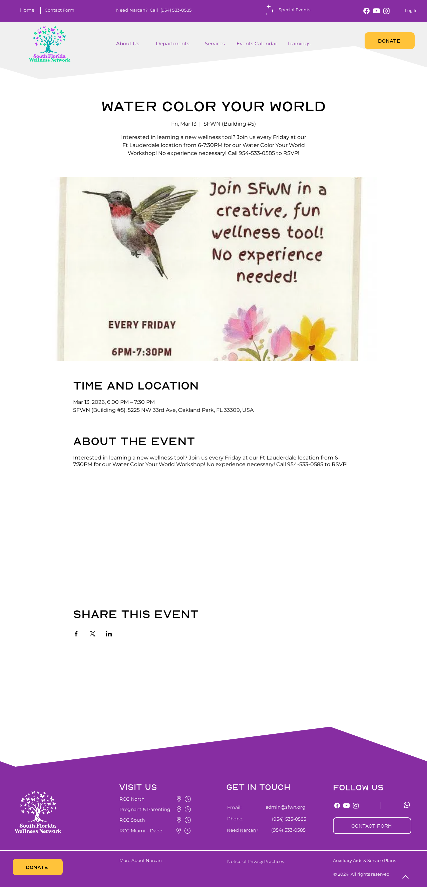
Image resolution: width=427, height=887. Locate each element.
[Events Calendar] (258, 43)
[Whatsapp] (407, 805)
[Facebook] (366, 11)
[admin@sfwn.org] (282, 807)
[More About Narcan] (159, 860)
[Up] (405, 877)
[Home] (28, 10)
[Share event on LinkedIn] (109, 633)
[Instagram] (386, 11)
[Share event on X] (92, 633)
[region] (138, 47)
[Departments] (178, 43)
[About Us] (129, 43)
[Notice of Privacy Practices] (266, 861)
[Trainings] (299, 43)
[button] (59, 10)
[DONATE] (390, 40)
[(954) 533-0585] (288, 819)
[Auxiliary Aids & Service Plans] (377, 860)
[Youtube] (376, 11)
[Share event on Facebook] (76, 633)
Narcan (137, 10)
